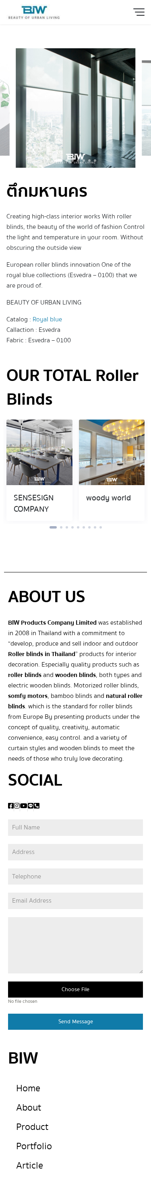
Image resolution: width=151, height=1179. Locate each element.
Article (29, 1165)
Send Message (75, 1021)
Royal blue (47, 319)
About (28, 1107)
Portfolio (34, 1146)
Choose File (75, 989)
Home (28, 1088)
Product (32, 1126)
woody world (108, 498)
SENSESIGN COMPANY (34, 503)
